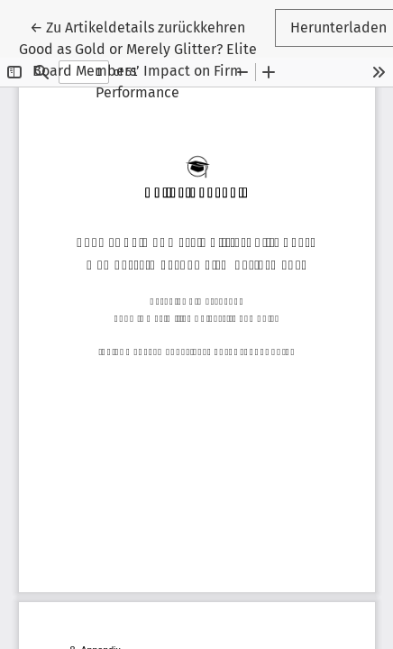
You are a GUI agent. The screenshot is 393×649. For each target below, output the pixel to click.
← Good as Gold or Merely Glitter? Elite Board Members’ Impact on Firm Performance (138, 60)
